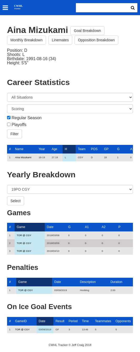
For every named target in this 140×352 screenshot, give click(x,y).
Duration (116, 282)
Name (19, 149)
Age (54, 149)
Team (81, 149)
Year (41, 149)
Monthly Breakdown (26, 40)
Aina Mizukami (23, 157)
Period (73, 321)
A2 (103, 227)
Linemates (60, 40)
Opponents (123, 321)
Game (21, 227)
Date (50, 227)
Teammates (103, 321)
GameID (21, 321)
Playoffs (19, 125)
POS (94, 149)
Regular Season (27, 118)
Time (85, 321)
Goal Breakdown (87, 31)
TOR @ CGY (24, 235)
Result (59, 321)
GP (106, 149)
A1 (132, 149)
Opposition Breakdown (96, 40)
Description (88, 282)
